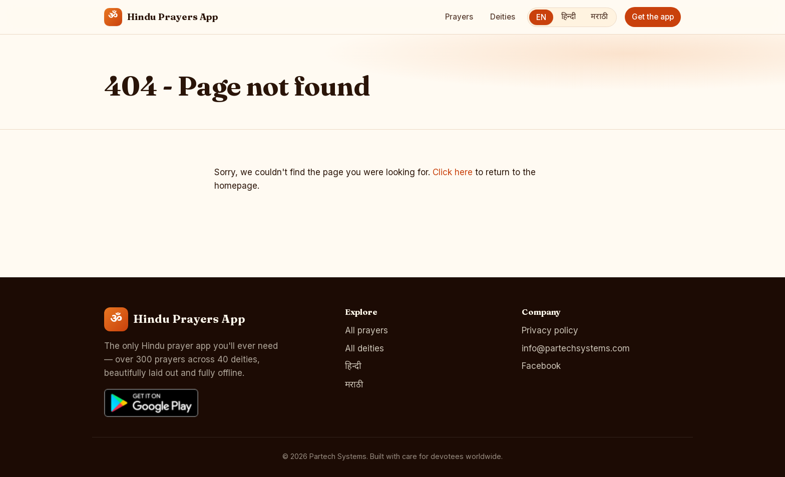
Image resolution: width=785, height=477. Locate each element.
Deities (502, 17)
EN (541, 17)
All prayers (366, 330)
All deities (364, 348)
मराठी (599, 17)
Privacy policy (550, 330)
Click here (453, 172)
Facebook (541, 366)
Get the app (653, 17)
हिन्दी (568, 17)
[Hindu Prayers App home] (161, 17)
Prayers (459, 17)
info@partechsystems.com (576, 348)
